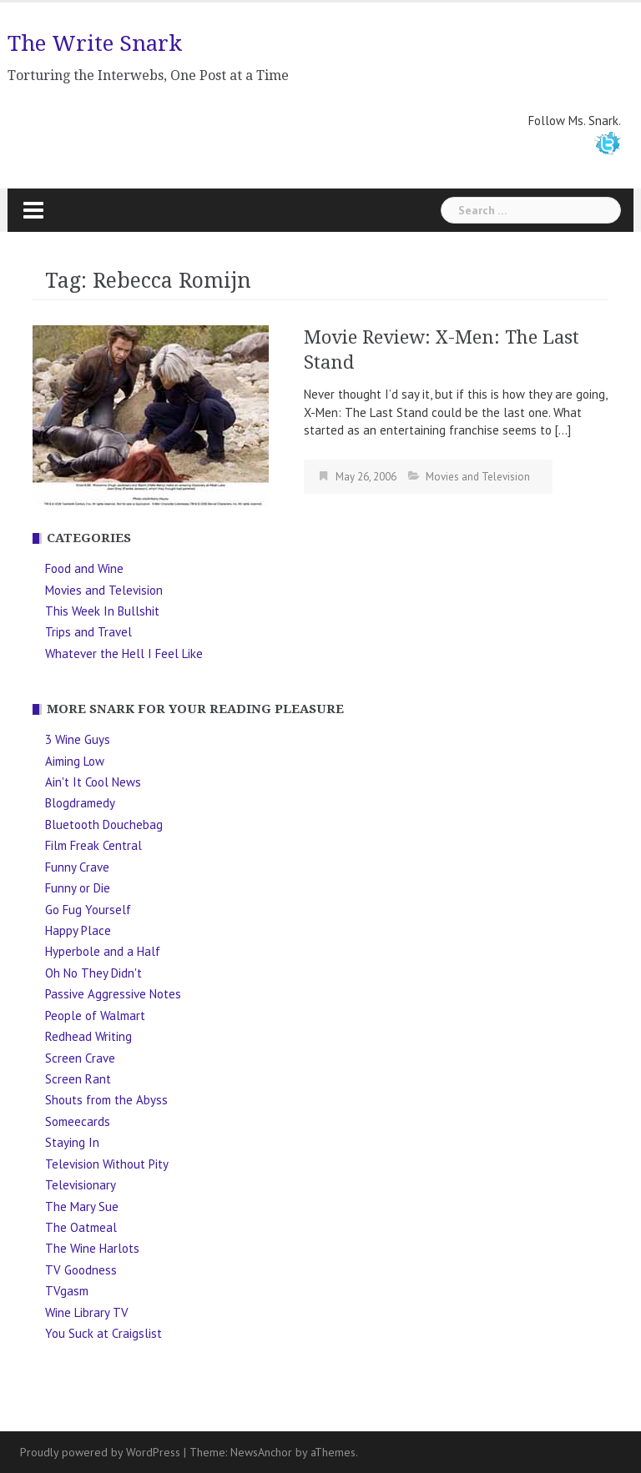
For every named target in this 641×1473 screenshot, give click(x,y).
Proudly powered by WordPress (100, 1452)
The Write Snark (95, 43)
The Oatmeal (81, 1227)
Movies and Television (478, 477)
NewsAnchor (261, 1452)
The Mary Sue (82, 1206)
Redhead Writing (88, 1036)
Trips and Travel (88, 632)
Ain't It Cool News (93, 782)
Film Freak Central (93, 845)
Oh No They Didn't (93, 973)
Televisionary (80, 1185)
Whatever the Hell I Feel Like (124, 653)
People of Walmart (95, 1015)
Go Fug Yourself (88, 909)
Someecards (77, 1121)
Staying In (72, 1142)
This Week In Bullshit (102, 611)
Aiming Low (74, 761)
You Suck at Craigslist (103, 1333)
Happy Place (78, 930)
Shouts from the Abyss (106, 1100)
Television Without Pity (107, 1164)
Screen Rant (78, 1079)
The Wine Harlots (92, 1248)
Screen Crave (80, 1058)
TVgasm (66, 1291)
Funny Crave (77, 867)
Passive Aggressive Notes (113, 994)
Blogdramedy (80, 803)
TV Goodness (81, 1270)
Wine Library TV (87, 1312)
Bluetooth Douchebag (104, 824)
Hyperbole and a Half (102, 951)
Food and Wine (84, 568)
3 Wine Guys (77, 739)
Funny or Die (77, 888)
